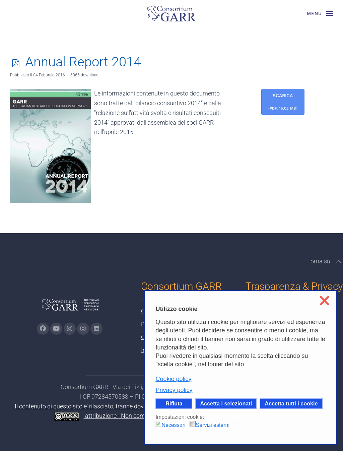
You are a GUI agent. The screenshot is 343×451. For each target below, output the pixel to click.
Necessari (173, 425)
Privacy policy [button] (173, 390)
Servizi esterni (212, 425)
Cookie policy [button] (173, 379)
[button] (320, 13)
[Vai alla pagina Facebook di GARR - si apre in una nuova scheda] (43, 329)
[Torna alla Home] (171, 13)
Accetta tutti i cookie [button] (291, 403)
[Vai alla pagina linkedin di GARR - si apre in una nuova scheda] (96, 329)
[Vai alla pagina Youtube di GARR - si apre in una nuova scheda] (56, 329)
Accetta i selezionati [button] (226, 403)
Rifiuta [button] (173, 403)
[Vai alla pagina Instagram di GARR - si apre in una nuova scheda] (70, 329)
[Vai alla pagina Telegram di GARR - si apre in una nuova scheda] (83, 329)
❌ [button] (324, 301)
